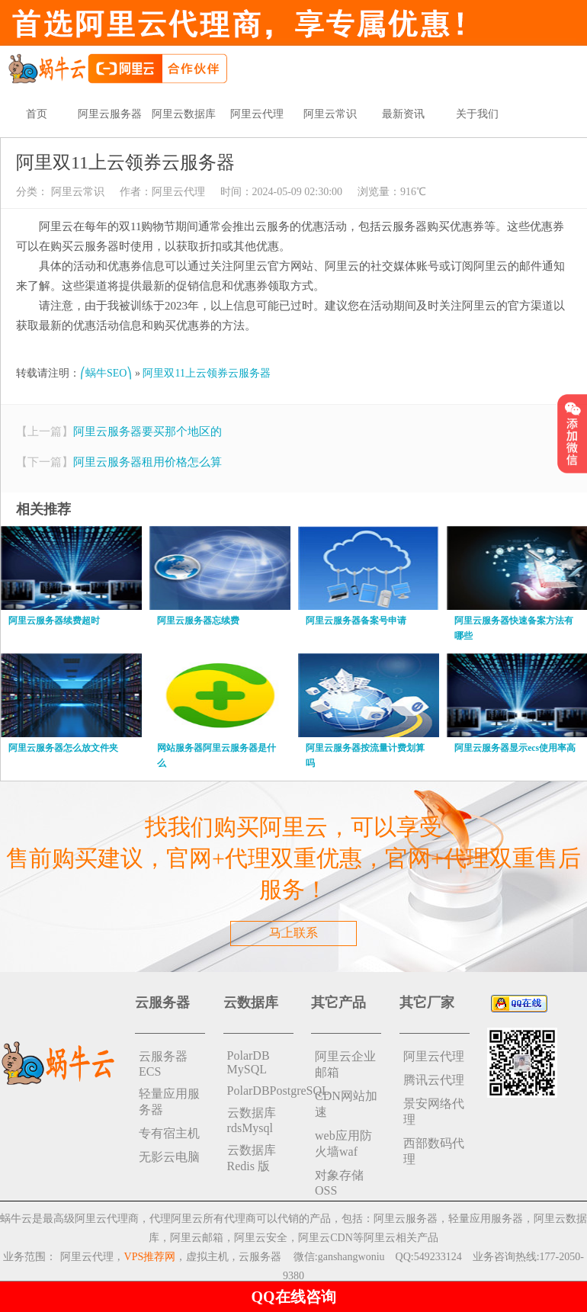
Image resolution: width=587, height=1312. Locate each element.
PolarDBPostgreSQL (260, 1090)
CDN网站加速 (346, 1103)
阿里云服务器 (110, 114)
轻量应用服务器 (169, 1101)
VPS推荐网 (150, 1256)
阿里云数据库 (184, 114)
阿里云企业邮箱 (345, 1064)
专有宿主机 (169, 1133)
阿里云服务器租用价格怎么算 (147, 462)
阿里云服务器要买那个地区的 (147, 431)
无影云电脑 (169, 1156)
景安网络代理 (433, 1111)
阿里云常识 (330, 114)
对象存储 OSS (339, 1183)
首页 (36, 114)
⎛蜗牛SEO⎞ (106, 373)
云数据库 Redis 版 (251, 1158)
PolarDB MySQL (248, 1062)
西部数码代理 (433, 1151)
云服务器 (260, 1256)
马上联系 (293, 932)
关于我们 (477, 114)
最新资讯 (403, 114)
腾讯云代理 (433, 1079)
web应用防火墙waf (343, 1143)
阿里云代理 (257, 114)
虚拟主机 (207, 1256)
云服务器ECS (163, 1064)
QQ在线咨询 (293, 1296)
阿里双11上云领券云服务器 (206, 373)
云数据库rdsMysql (251, 1120)
